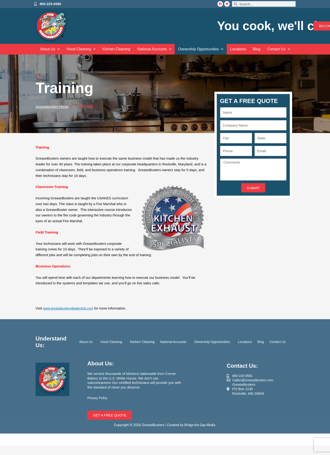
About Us (42, 49)
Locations (243, 49)
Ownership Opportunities (202, 49)
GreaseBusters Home (61, 106)
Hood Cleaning (75, 49)
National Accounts (153, 49)
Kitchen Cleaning (113, 49)
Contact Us (285, 49)
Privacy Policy (98, 398)
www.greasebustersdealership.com (70, 308)
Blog (263, 49)
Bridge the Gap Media (200, 425)
